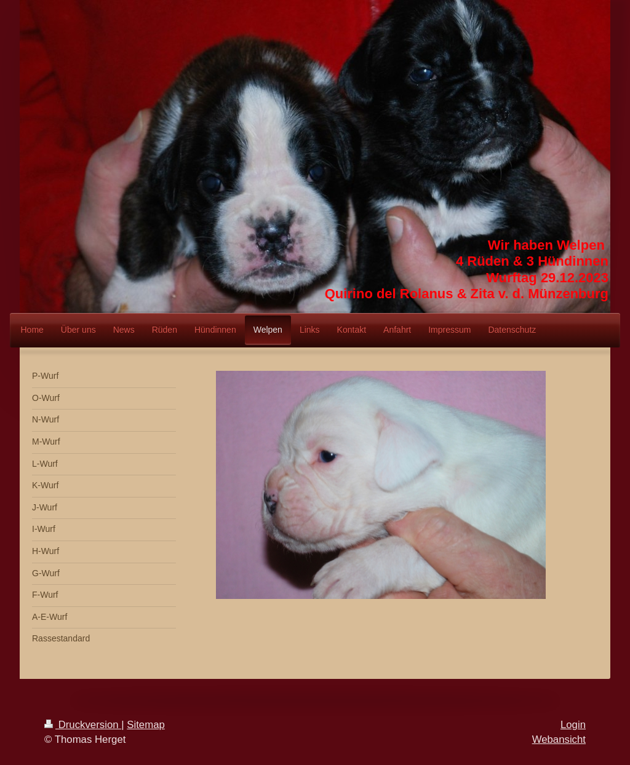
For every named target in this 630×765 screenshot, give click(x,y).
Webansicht (559, 739)
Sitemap (146, 725)
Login (573, 725)
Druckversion (82, 725)
